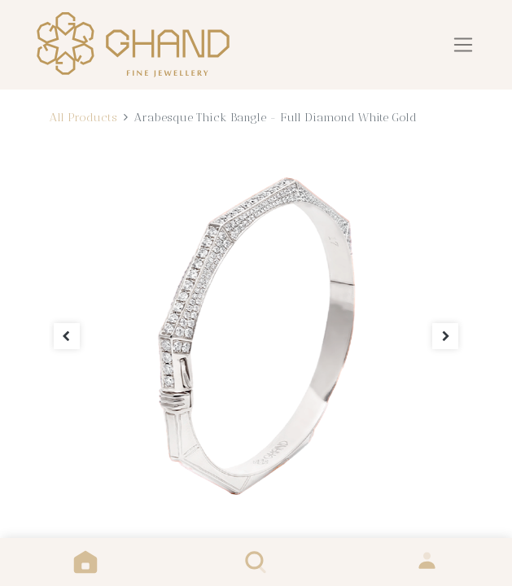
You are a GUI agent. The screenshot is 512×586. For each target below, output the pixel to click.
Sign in (427, 562)
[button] (67, 336)
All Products (83, 117)
